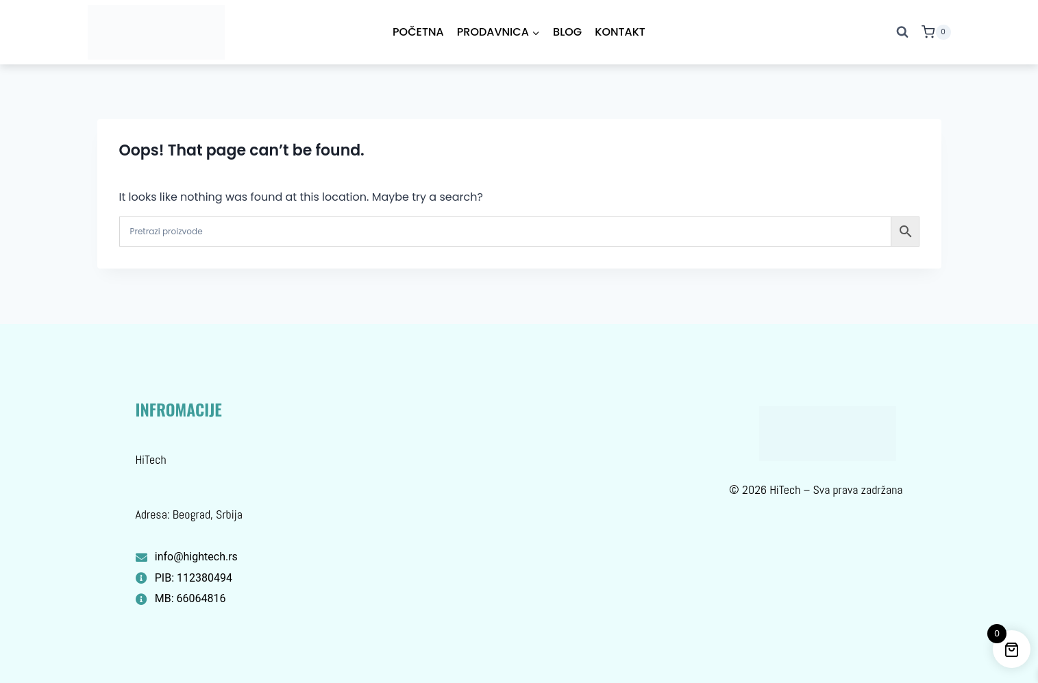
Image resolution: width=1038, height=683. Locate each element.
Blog (567, 32)
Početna (418, 32)
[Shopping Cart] (936, 32)
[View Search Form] (902, 32)
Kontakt (620, 32)
